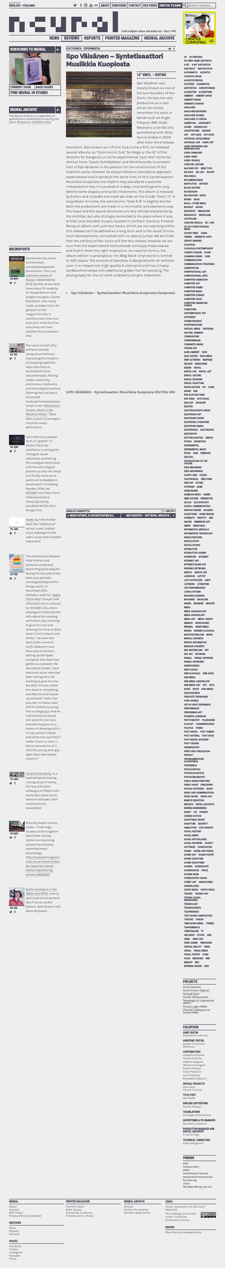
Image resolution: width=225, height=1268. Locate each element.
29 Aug (14, 833)
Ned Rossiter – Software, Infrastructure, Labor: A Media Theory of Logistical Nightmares (150, 515)
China (204, 233)
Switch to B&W (170, 5)
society (209, 843)
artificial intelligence (197, 138)
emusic (209, 437)
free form (206, 479)
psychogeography (194, 777)
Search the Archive (136, 1209)
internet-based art (195, 564)
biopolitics (190, 183)
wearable (197, 958)
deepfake (207, 359)
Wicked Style (191, 993)
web (208, 958)
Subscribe (119, 5)
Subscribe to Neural (28, 49)
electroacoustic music (197, 410)
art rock (209, 134)
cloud (207, 252)
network (200, 654)
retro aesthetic (205, 804)
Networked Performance (198, 1176)
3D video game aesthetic (198, 60)
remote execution (194, 800)
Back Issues (44, 87)
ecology (188, 402)
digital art (205, 371)
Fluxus (203, 475)
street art (190, 882)
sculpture (189, 823)
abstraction (204, 68)
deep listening (192, 359)
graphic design (192, 510)
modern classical (204, 630)
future (199, 482)
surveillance (191, 886)
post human (207, 731)
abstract (189, 68)
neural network (203, 658)
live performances (194, 587)
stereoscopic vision (195, 878)
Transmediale (192, 927)
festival (189, 457)
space (204, 870)
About (105, 5)
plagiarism (208, 720)
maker (187, 603)
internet (203, 556)
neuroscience (191, 665)
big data (188, 172)
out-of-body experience (197, 704)
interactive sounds (195, 552)
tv (202, 931)
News (54, 38)
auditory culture (194, 164)
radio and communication (199, 792)
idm (211, 517)
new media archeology (197, 681)
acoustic (205, 72)
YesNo (30, 520)
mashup (210, 603)
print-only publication (197, 751)
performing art (193, 712)
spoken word (191, 874)
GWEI (186, 1170)
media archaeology (195, 611)
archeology (200, 127)
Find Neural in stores (80, 1215)
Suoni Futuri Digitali (196, 990)
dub (195, 391)
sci (195, 812)
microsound (202, 623)
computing (190, 309)
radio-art (206, 796)
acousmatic (190, 72)
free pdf (188, 482)
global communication (197, 506)
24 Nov (14, 278)
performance (191, 708)
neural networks (194, 661)
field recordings (193, 471)
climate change (193, 252)
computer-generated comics (195, 304)
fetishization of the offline (195, 462)
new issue (208, 673)
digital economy (193, 379)
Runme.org (190, 1180)
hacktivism (190, 514)
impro (187, 525)
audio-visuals (192, 160)
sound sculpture (193, 858)
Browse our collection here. (34, 122)
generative (207, 498)
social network (193, 843)
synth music (191, 889)
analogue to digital (195, 119)
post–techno (191, 743)
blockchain (190, 191)
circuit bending (192, 240)
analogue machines (195, 111)
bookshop (189, 211)
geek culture (191, 498)
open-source (191, 700)
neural (188, 658)
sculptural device (194, 819)
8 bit (186, 64)
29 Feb (14, 574)
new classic (191, 669)
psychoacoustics (194, 773)
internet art (191, 560)
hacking (208, 510)
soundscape (201, 866)
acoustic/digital (193, 80)
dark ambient (191, 352)
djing (211, 387)
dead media (206, 356)
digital (197, 367)
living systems (192, 591)
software (189, 847)
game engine (191, 490)
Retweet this (11, 283)
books (199, 207)
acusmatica (203, 84)
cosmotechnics (193, 321)
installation (191, 541)
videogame (206, 942)
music (209, 634)
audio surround (193, 152)
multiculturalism (194, 634)
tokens (210, 923)
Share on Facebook (15, 283)
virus (207, 946)
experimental (91, 48)
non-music (207, 689)
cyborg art (190, 348)
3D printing (195, 57)
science (203, 812)
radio (210, 788)
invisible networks (195, 568)
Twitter (13, 1249)
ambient (188, 95)
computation (191, 268)
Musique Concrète (194, 646)
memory (188, 623)
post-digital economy (196, 739)
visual (187, 950)
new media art (192, 685)
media (187, 607)
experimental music (195, 449)
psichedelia (190, 765)
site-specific (206, 827)
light (207, 580)
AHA (185, 1163)
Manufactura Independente (183, 1232)
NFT (205, 685)
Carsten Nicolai (193, 222)
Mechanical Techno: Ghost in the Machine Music (43, 410)
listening (189, 584)
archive (206, 130)
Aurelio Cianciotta (78, 511)
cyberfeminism (192, 340)
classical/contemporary (198, 248)
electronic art (192, 414)
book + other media (195, 203)
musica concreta (193, 638)
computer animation (196, 279)
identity (202, 517)
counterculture (193, 324)
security (203, 823)
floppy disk (190, 475)
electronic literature (196, 422)
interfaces (190, 556)
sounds (188, 866)
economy (201, 402)
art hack (196, 134)
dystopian (203, 398)
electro (188, 406)
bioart (210, 172)
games (206, 494)
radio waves (191, 796)
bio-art (200, 172)
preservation (191, 747)
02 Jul (14, 354)
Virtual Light (191, 1006)
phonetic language (195, 716)
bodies (187, 199)
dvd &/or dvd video (194, 394)
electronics (207, 429)
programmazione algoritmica (194, 760)
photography (192, 720)
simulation (190, 827)
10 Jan (14, 779)
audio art (208, 142)
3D (185, 57)
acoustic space (192, 76)
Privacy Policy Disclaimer (25, 1215)
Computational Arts (196, 275)
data (204, 352)
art (186, 134)
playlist (189, 724)
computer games (193, 287)
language (189, 576)
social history (192, 831)
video (187, 939)
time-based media (193, 923)
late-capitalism (193, 580)
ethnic (188, 441)
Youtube (14, 1255)
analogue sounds (194, 115)
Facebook (15, 1246)
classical (189, 244)
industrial (199, 525)
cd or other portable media (196, 228)
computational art (195, 271)
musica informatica (195, 642)
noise (187, 689)
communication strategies (199, 264)
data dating (190, 356)
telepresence (191, 911)
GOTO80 (31, 493)
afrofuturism (207, 88)
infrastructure (193, 537)
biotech (203, 183)
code (207, 256)
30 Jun (14, 447)
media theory (205, 619)
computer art (192, 283)
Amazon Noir (191, 1166)
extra (187, 453)
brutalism (204, 215)
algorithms (205, 92)
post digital (191, 731)
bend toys (206, 168)
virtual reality (193, 946)
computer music (193, 291)
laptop (201, 576)
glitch (187, 502)
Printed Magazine (122, 38)
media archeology (194, 615)
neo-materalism (193, 650)
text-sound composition (198, 915)
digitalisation (192, 387)
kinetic (188, 572)
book (196, 199)
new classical (192, 673)
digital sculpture (194, 383)
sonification (204, 847)
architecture (191, 130)
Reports (92, 38)
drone (187, 391)
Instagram (16, 1252)
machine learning (194, 595)
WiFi (197, 962)
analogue (189, 107)
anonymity (204, 123)
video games (191, 942)
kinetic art (200, 572)
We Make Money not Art (197, 1186)
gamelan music (192, 494)
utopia (201, 935)
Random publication (137, 1212)
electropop (190, 433)
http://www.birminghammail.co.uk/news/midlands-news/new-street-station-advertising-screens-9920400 (43, 865)
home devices (206, 514)
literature (203, 584)
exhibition (200, 441)
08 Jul (14, 908)
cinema (188, 236)
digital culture (192, 375)
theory (199, 919)
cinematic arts (203, 236)
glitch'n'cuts (201, 502)
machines (189, 599)
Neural (13, 1201)
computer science (194, 295)
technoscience (192, 907)
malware (198, 603)
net (207, 650)
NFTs (211, 685)
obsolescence (192, 693)
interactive (190, 549)
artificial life (192, 142)
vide (209, 935)
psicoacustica (192, 769)
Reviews (71, 38)
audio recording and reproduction (196, 147)
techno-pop (201, 893)
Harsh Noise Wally (38, 774)
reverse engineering (195, 808)
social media (191, 835)
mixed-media (202, 626)
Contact (135, 5)
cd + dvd (209, 222)
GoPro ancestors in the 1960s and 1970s (41, 892)
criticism (208, 328)
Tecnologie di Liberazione (198, 1000)
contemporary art (195, 313)
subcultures (206, 882)
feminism (205, 453)
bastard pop (191, 168)
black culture (192, 187)
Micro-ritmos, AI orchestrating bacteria (93, 515)
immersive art (202, 521)
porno (199, 728)
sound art (190, 854)
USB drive (189, 935)
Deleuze (188, 363)
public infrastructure (197, 781)
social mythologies (195, 839)
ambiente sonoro (194, 103)
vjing (205, 954)
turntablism (191, 931)
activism (189, 84)
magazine (202, 599)
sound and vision (203, 851)
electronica (73, 48)
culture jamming (193, 332)
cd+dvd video (191, 233)
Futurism (189, 486)
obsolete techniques (196, 696)
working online (193, 966)
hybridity (189, 517)
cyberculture (191, 336)
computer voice (193, 299)
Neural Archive (159, 38)
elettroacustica (193, 437)
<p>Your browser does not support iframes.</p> (35, 183)
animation (190, 123)
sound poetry (206, 854)
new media (189, 677)
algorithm (190, 92)
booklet (188, 207)
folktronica (191, 479)
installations (192, 545)
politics (188, 728)
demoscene (201, 363)
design (187, 367)
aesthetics (190, 88)
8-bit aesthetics (201, 64)
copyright (190, 317)
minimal (188, 626)
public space (191, 784)
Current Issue (20, 87)
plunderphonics (205, 724)
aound (187, 127)
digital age (190, 371)
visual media (201, 950)
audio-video (190, 156)
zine (206, 966)
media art (189, 619)
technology (191, 904)
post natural (192, 735)
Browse (128, 1206)
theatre (188, 919)
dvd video (189, 398)
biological (190, 176)
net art (188, 654)
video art (197, 939)
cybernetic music (193, 344)
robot (187, 812)
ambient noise (204, 95)
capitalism (190, 218)
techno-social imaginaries (192, 899)
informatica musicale (196, 529)
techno (188, 893)
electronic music (193, 426)
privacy (188, 755)
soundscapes (191, 870)
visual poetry (192, 954)
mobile (188, 630)
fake (195, 453)
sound (187, 851)
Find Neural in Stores (29, 92)
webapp (188, 962)
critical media (192, 328)
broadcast (190, 215)
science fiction (192, 816)
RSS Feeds (150, 5)
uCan (186, 1183)
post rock (208, 735)
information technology (198, 533)
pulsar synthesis (194, 788)
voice (187, 958)
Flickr (13, 1258)
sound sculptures (194, 862)
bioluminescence (193, 180)
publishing (207, 784)
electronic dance (194, 418)
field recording (192, 467)
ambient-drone (192, 99)
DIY (204, 387)
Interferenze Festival (195, 1173)
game (199, 486)
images (188, 521)
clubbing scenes (193, 256)
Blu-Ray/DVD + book (195, 195)
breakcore (204, 211)
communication (193, 260)
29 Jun (14, 529)
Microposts (19, 249)
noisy (196, 689)
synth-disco (208, 889)
